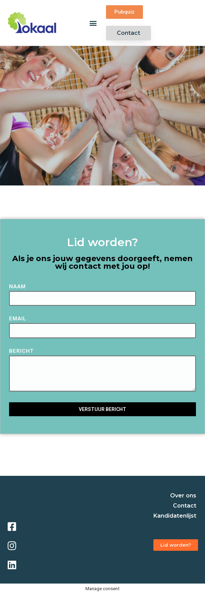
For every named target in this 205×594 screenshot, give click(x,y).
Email (17, 319)
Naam (17, 287)
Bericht (21, 351)
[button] (93, 23)
